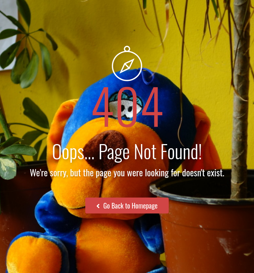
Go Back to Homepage (126, 205)
